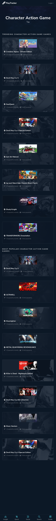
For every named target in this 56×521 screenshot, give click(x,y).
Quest (17, 517)
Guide (50, 517)
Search (39, 517)
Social (28, 517)
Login (51, 3)
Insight (6, 517)
